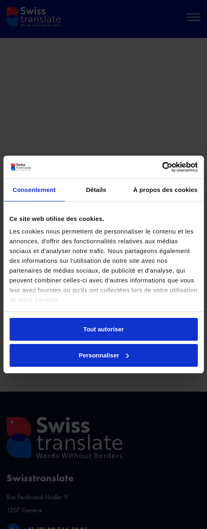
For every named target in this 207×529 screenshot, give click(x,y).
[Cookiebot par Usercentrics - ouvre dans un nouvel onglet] (162, 167)
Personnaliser (104, 355)
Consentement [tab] (34, 189)
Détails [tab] (96, 189)
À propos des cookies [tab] (165, 189)
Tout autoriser (103, 329)
